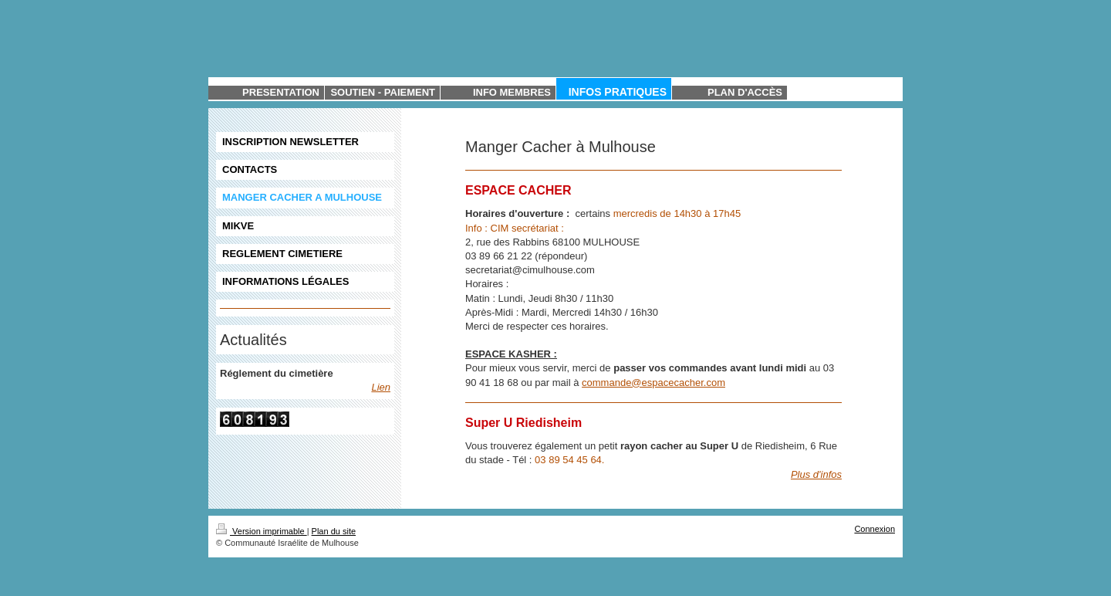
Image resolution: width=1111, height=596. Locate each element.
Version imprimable (261, 531)
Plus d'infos (816, 474)
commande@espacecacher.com (653, 382)
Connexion (874, 528)
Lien (380, 387)
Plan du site (334, 531)
